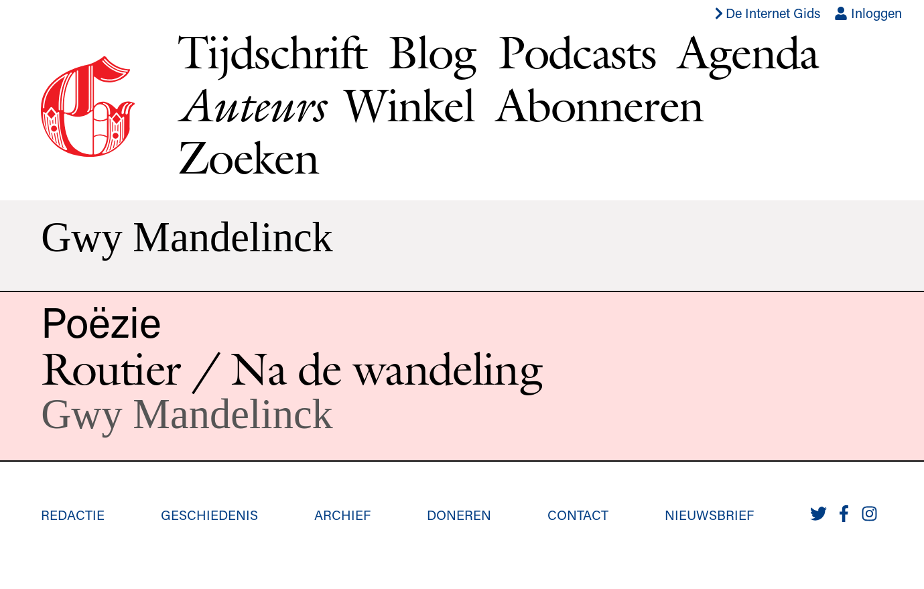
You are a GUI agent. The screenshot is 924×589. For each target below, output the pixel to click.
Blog (432, 52)
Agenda (748, 52)
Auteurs (250, 105)
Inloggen (868, 12)
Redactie (73, 514)
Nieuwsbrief (709, 514)
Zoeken (248, 157)
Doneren (459, 514)
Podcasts (577, 52)
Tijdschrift (272, 52)
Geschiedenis (209, 514)
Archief (342, 514)
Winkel (409, 105)
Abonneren (600, 105)
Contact (577, 514)
